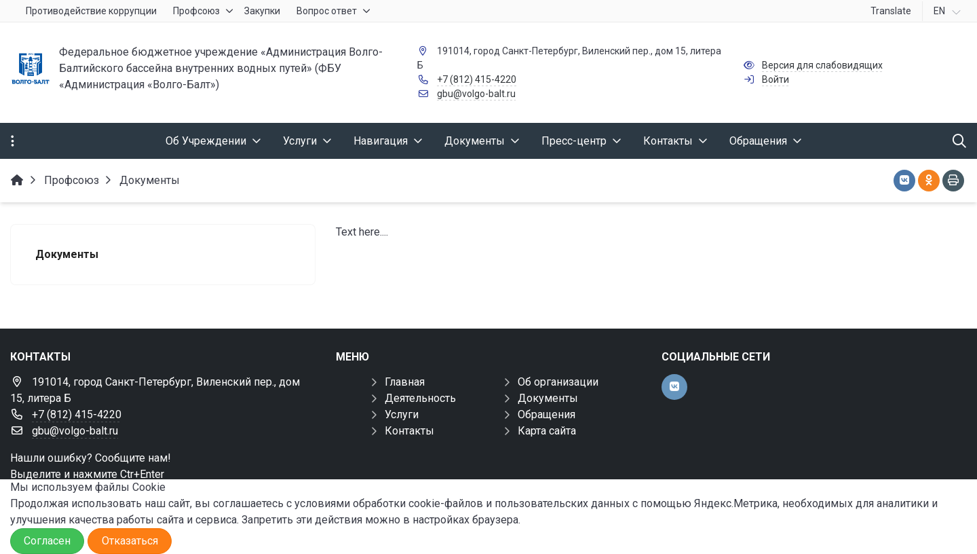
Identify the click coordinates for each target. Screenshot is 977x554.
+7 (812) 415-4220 (476, 79)
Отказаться (130, 540)
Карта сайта (547, 430)
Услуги (402, 414)
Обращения (546, 414)
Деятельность (420, 398)
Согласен (47, 540)
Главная (405, 381)
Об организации (558, 381)
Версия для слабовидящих (822, 65)
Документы (548, 398)
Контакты (409, 430)
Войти (775, 79)
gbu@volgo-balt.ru (476, 93)
